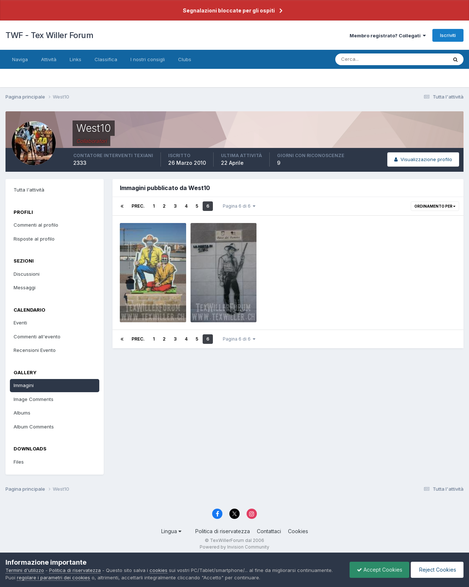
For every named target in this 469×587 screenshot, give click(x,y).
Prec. (138, 206)
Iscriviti (448, 35)
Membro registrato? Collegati (388, 35)
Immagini (24, 385)
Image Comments (33, 399)
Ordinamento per (434, 206)
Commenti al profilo (36, 225)
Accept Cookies (377, 569)
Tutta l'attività (29, 190)
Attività (48, 59)
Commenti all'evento (37, 336)
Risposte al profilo (34, 239)
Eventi (20, 323)
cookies (158, 570)
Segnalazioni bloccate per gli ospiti (229, 10)
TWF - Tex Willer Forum (49, 35)
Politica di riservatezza (222, 531)
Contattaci (269, 531)
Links (75, 59)
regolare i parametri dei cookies (53, 577)
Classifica (106, 59)
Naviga (20, 59)
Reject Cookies (436, 569)
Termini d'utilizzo (24, 570)
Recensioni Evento (35, 350)
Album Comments (34, 427)
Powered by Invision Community (234, 547)
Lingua (171, 531)
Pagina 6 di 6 (239, 206)
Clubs (184, 59)
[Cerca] (367, 59)
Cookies (298, 531)
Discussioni (27, 274)
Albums (22, 413)
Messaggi (25, 287)
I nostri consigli (147, 59)
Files (19, 462)
